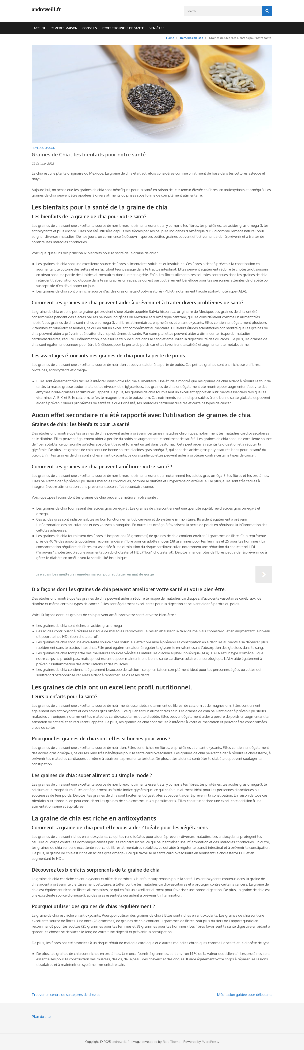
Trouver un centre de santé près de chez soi (67, 994)
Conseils (89, 28)
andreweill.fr (46, 9)
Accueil (40, 28)
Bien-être (156, 28)
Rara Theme (171, 1042)
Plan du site (41, 1016)
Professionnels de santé (123, 28)
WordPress (210, 1042)
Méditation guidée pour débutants (244, 994)
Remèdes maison (64, 28)
